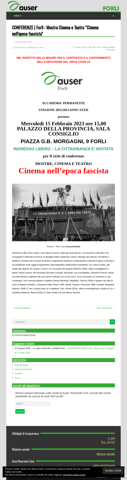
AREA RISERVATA (104, 465)
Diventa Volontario (23, 369)
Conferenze (32, 47)
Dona (17, 378)
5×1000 (18, 373)
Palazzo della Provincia (108, 48)
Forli (41, 47)
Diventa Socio (21, 365)
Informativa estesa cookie (74, 475)
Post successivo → (106, 308)
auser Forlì (80, 47)
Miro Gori (96, 47)
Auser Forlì (20, 47)
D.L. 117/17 (108, 442)
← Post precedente (21, 308)
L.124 (111, 438)
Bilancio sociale (106, 454)
